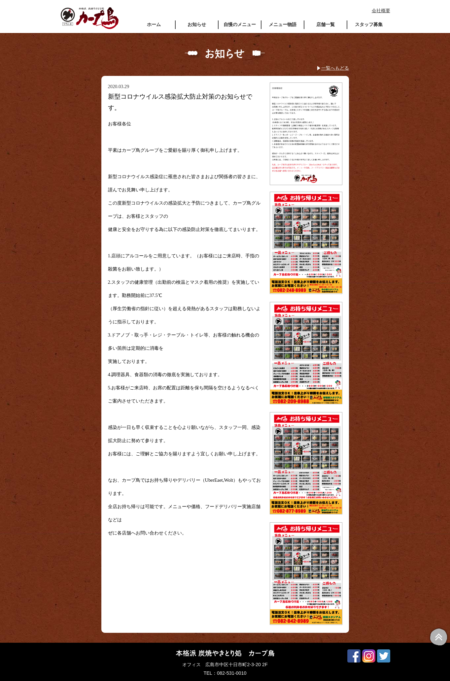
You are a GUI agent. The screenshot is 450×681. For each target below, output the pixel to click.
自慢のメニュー (240, 24)
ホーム (154, 24)
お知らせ (197, 24)
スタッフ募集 (369, 24)
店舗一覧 (325, 24)
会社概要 (381, 10)
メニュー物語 (282, 24)
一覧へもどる (335, 68)
